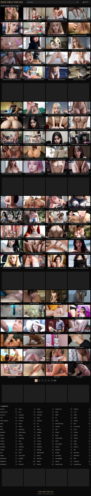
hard (27, 461)
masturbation (45, 453)
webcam (82, 447)
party (63, 435)
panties (63, 432)
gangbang (27, 438)
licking (45, 441)
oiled (63, 421)
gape (27, 441)
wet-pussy (82, 453)
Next (55, 380)
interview (45, 415)
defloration (8, 461)
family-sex (27, 429)
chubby (8, 450)
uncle (82, 429)
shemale (82, 409)
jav (45, 424)
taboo (82, 415)
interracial (45, 412)
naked (45, 461)
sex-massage (63, 458)
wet (82, 450)
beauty (8, 435)
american (8, 415)
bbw (8, 427)
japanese (45, 421)
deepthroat (8, 458)
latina (45, 435)
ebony (27, 409)
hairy (27, 453)
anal (8, 418)
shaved (63, 461)
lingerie (45, 444)
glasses (27, 450)
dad (8, 453)
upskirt (82, 435)
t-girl (82, 412)
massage (45, 450)
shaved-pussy (63, 464)
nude (63, 412)
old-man (63, 427)
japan (45, 418)
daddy (8, 456)
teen (82, 424)
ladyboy (45, 432)
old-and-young (63, 424)
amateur (8, 409)
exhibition (27, 418)
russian (63, 453)
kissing (45, 429)
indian (45, 409)
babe (8, 424)
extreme (27, 421)
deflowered (8, 464)
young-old (82, 461)
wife (82, 458)
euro (27, 412)
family (27, 427)
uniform (82, 432)
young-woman (82, 464)
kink (45, 427)
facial (27, 424)
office (63, 415)
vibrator (82, 438)
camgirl (8, 438)
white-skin (82, 456)
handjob (27, 458)
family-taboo (27, 432)
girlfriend (27, 447)
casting (8, 444)
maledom (45, 447)
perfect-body (63, 438)
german (27, 444)
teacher (82, 421)
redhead (63, 450)
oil (63, 418)
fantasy (27, 435)
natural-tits (63, 409)
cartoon (8, 441)
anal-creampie (8, 421)
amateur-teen (8, 412)
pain (63, 429)
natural (45, 464)
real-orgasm (63, 444)
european (27, 415)
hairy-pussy (27, 456)
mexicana (45, 458)
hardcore (27, 464)
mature (45, 456)
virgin (82, 441)
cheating (8, 447)
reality (63, 447)
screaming (63, 456)
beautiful (8, 432)
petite (63, 441)
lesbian (45, 438)
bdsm (8, 429)
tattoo (82, 418)
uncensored (82, 427)
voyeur (82, 444)
